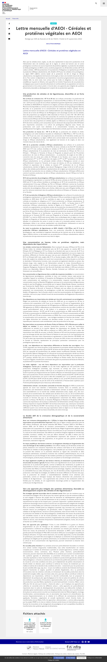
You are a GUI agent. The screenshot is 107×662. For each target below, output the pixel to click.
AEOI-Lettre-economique (53, 43)
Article (53, 23)
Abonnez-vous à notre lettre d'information (30, 641)
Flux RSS (82, 654)
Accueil (8, 18)
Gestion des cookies (73, 654)
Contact (24, 654)
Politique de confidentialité (46, 654)
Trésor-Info (15, 18)
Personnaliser (81, 657)
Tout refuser (70, 657)
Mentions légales (32, 654)
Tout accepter (59, 657)
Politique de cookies (61, 654)
